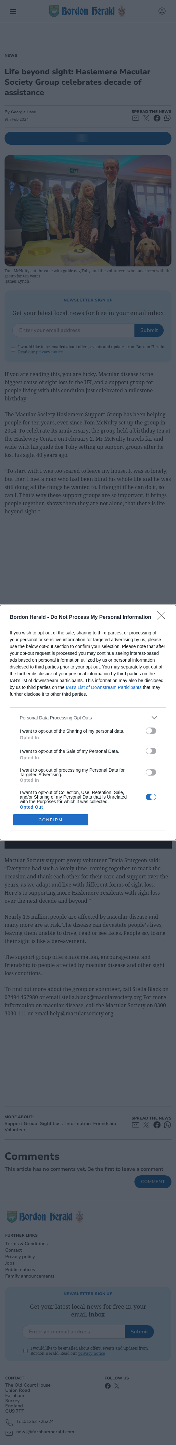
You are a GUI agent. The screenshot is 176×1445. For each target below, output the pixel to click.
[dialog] (88, 722)
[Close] (163, 617)
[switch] (151, 731)
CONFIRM (51, 819)
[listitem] (88, 717)
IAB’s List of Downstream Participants (104, 687)
